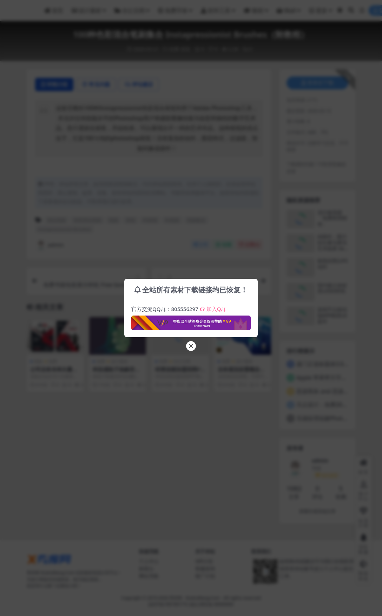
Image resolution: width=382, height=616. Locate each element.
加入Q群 (213, 308)
